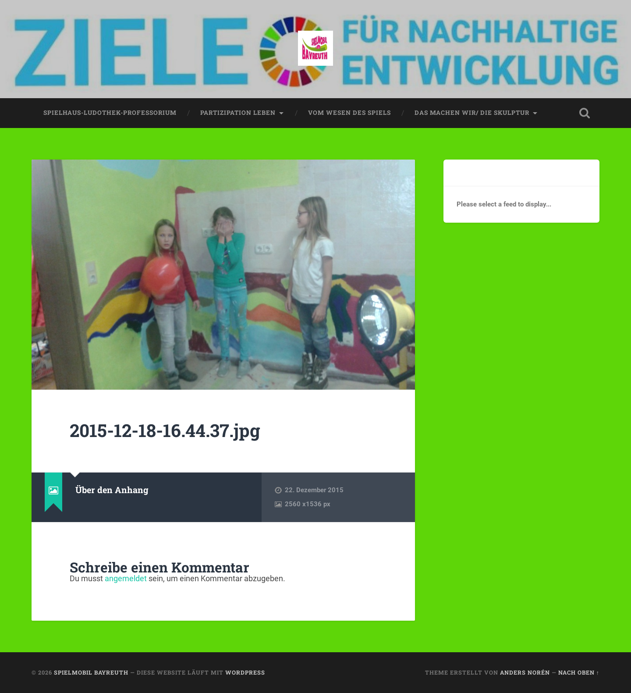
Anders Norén (525, 672)
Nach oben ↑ (578, 672)
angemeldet (126, 578)
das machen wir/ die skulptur (472, 113)
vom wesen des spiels (349, 113)
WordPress (245, 672)
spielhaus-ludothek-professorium (110, 113)
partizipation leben (238, 113)
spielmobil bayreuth (91, 672)
